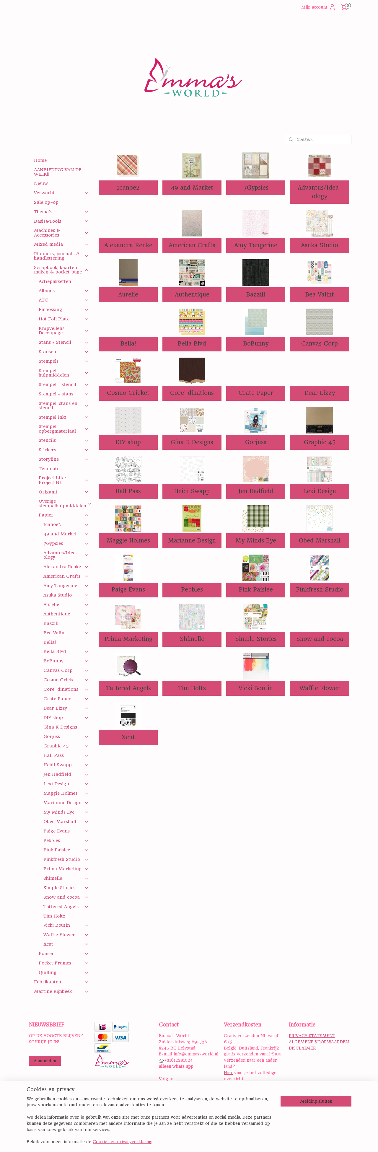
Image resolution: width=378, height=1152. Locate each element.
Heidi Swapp (192, 491)
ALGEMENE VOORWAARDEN (319, 1041)
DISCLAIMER (302, 1048)
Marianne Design (192, 540)
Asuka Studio (319, 245)
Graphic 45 (319, 442)
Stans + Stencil (64, 342)
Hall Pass (128, 491)
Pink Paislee (256, 589)
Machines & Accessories (61, 232)
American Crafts (192, 245)
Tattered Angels (128, 688)
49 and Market (192, 187)
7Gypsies (255, 187)
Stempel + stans (64, 394)
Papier (64, 515)
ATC (64, 300)
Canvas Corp (319, 343)
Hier (228, 1072)
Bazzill (255, 294)
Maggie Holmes (128, 540)
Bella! (128, 343)
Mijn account (318, 7)
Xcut (128, 737)
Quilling (64, 972)
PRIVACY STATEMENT (312, 1035)
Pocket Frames (64, 963)
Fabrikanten (61, 982)
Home (40, 160)
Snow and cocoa (319, 639)
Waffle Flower (319, 688)
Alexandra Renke (128, 245)
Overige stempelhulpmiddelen (65, 503)
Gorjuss (255, 442)
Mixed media (61, 244)
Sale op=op (46, 202)
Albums (64, 290)
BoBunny (255, 343)
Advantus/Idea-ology (319, 192)
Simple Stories (255, 639)
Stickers (64, 449)
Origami (64, 492)
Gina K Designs (192, 442)
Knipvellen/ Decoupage (64, 330)
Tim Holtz (192, 688)
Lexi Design (319, 491)
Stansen (64, 351)
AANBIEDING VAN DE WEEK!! (57, 172)
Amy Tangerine (255, 245)
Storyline (64, 459)
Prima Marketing (128, 639)
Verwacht (61, 192)
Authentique (192, 294)
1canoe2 (128, 187)
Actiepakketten (55, 281)
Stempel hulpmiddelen (64, 373)
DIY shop (128, 442)
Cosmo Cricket (128, 393)
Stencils (64, 440)
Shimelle (192, 639)
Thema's (61, 211)
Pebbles (192, 589)
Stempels (64, 361)
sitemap (213, 1141)
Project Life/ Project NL (64, 480)
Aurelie (128, 294)
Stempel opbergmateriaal (64, 429)
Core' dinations (192, 393)
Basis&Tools (61, 221)
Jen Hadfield (255, 491)
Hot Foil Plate (64, 319)
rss (226, 1141)
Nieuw (41, 183)
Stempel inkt (64, 417)
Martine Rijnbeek (61, 991)
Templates (50, 468)
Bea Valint (319, 294)
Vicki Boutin (256, 688)
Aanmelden (45, 1060)
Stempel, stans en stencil (64, 405)
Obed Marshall (319, 540)
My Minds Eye (255, 540)
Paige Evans (128, 589)
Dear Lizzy (319, 393)
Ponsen (64, 953)
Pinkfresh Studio (319, 589)
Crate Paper (255, 393)
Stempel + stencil (64, 384)
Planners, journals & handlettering (61, 256)
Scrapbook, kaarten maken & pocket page (61, 270)
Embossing (64, 309)
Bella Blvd (192, 343)
